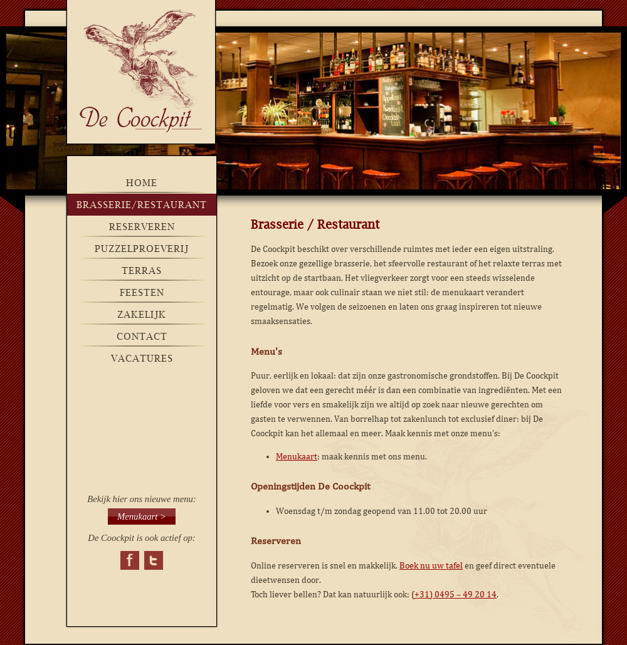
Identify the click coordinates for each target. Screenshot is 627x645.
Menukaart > (141, 516)
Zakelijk (141, 314)
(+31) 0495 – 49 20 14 (454, 594)
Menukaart (296, 456)
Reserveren (142, 226)
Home (141, 182)
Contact (142, 336)
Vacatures (142, 358)
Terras (142, 270)
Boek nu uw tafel (431, 565)
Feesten (142, 292)
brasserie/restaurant (141, 204)
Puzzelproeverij (142, 248)
